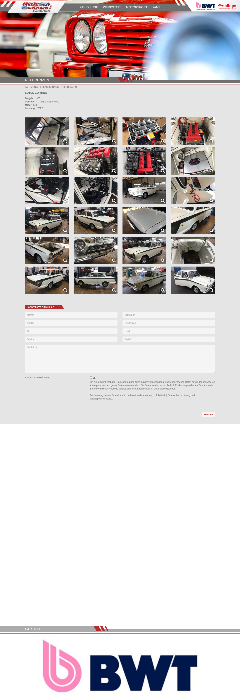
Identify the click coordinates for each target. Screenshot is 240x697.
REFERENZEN (69, 87)
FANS (156, 7)
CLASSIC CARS (50, 87)
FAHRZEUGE (89, 7)
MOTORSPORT (136, 7)
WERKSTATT (112, 7)
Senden (208, 414)
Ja (92, 377)
